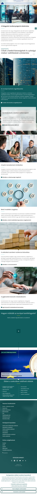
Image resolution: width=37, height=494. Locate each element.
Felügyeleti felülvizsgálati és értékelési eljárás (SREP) (8, 387)
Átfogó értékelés (24, 390)
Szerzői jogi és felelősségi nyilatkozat (10, 425)
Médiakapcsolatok (6, 416)
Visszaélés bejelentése (7, 450)
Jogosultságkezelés (6, 393)
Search (31, 3)
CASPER (4, 446)
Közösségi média (6, 418)
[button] (35, 1)
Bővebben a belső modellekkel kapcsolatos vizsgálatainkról (16, 220)
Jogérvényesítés (5, 389)
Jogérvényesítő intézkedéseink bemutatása (12, 307)
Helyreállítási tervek (25, 388)
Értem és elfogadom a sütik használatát (19, 488)
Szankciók (4, 391)
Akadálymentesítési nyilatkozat (8, 434)
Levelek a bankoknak (25, 394)
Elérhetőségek (5, 411)
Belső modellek (24, 392)
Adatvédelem (5, 432)
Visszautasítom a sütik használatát (19, 491)
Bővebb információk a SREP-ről (11, 125)
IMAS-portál (4, 448)
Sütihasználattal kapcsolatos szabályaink (19, 485)
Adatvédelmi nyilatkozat (7, 427)
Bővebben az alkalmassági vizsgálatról (11, 177)
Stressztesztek (24, 386)
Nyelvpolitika (5, 430)
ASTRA (3, 444)
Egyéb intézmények (6, 409)
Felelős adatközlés (6, 436)
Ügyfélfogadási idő (6, 415)
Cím (3, 413)
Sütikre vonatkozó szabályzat (8, 429)
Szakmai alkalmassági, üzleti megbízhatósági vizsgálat (8, 395)
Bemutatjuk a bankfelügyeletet (17, 375)
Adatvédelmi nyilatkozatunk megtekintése (19, 484)
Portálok (4, 443)
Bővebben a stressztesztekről (9, 264)
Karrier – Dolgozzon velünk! (8, 406)
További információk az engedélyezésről (12, 102)
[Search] (18, 3)
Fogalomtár (4, 408)
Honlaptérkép (5, 452)
